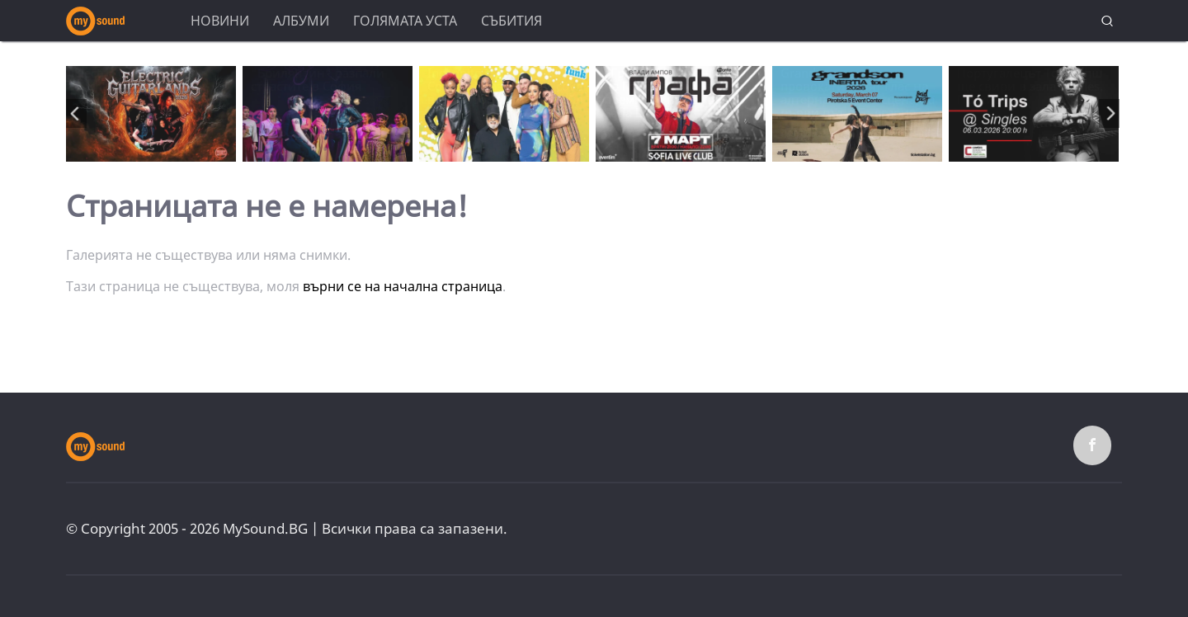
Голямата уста (405, 21)
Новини (220, 21)
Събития (511, 21)
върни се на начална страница (402, 286)
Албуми (301, 21)
